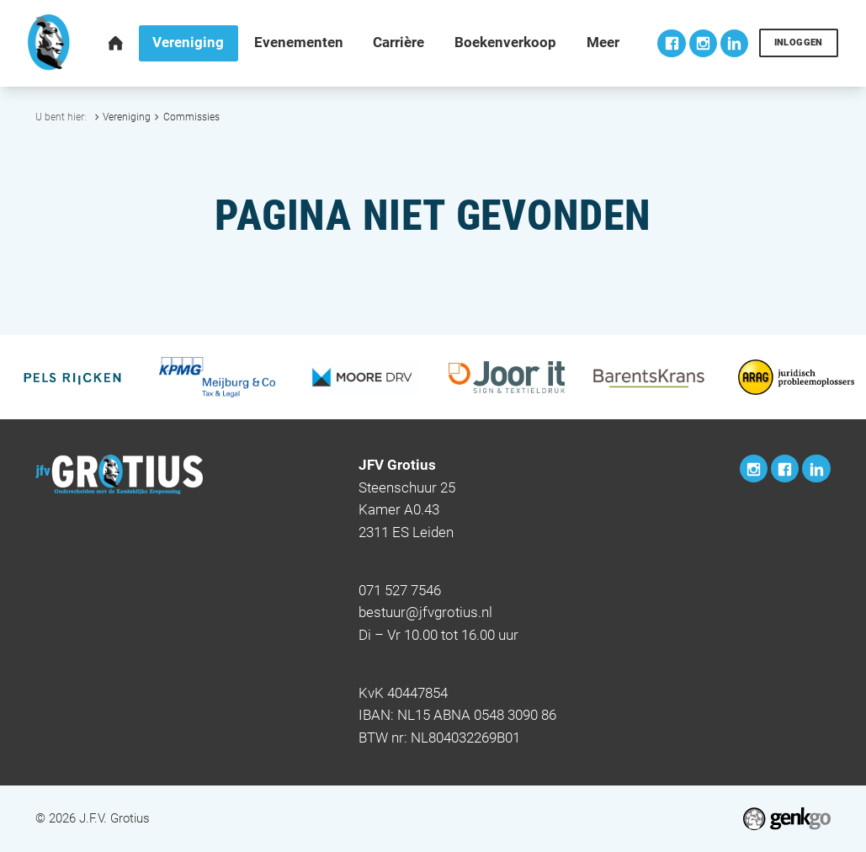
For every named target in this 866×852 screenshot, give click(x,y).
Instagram (703, 43)
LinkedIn (734, 43)
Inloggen (798, 42)
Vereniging (127, 116)
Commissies (191, 116)
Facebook (671, 43)
